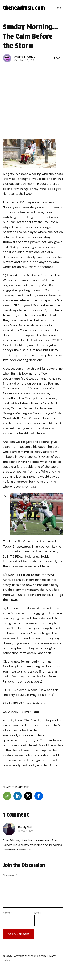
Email (38, 912)
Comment (10, 875)
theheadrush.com (24, 7)
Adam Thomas (24, 56)
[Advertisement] (33, 99)
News (57, 58)
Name (7, 912)
